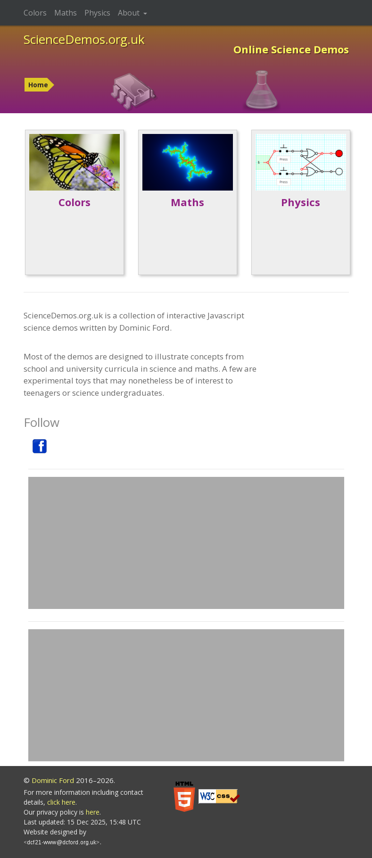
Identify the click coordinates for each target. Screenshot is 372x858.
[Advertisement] (186, 543)
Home (38, 84)
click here (61, 802)
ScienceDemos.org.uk (84, 39)
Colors (35, 13)
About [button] (129, 13)
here (92, 812)
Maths (65, 13)
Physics (97, 13)
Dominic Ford (53, 780)
